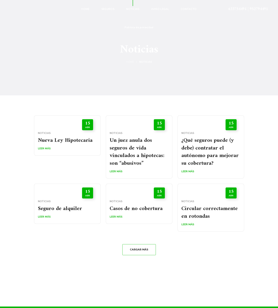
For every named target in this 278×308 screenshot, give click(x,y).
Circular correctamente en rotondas (209, 212)
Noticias (44, 133)
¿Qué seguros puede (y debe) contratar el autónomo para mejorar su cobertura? (210, 152)
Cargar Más (139, 250)
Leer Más (44, 148)
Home (130, 62)
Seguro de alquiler (60, 209)
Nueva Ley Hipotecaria (65, 140)
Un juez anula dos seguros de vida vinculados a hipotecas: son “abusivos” (137, 152)
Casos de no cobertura (136, 209)
